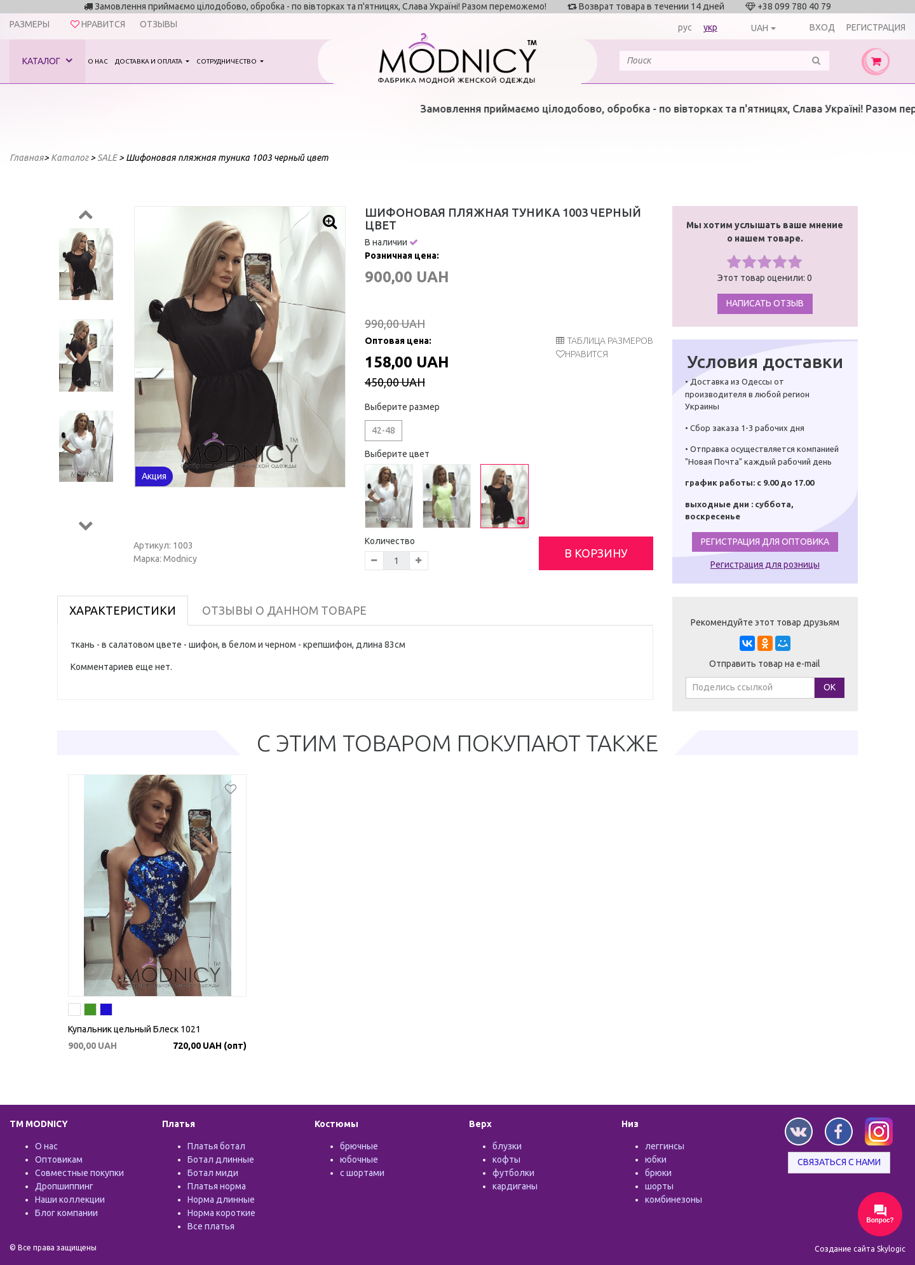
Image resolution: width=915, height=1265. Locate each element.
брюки (658, 1173)
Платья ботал (216, 1146)
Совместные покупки (79, 1173)
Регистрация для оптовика (765, 542)
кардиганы (515, 1186)
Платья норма (216, 1186)
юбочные (359, 1159)
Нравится (586, 354)
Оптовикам (59, 1159)
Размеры (30, 24)
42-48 (383, 430)
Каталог (47, 60)
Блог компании (66, 1213)
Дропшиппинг (64, 1186)
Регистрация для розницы (765, 564)
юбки (656, 1159)
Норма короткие (221, 1213)
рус (685, 27)
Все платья (210, 1226)
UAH (759, 28)
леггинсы (664, 1146)
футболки (513, 1173)
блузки (507, 1146)
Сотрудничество (227, 61)
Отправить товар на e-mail (764, 664)
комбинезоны (673, 1199)
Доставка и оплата (149, 61)
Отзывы (158, 24)
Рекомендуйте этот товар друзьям (765, 622)
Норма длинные (221, 1199)
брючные (359, 1146)
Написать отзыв (765, 303)
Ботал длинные (220, 1159)
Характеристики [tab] (122, 610)
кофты (506, 1159)
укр (710, 27)
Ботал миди (212, 1173)
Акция (154, 476)
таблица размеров (604, 341)
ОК (830, 687)
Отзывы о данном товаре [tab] (284, 610)
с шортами (362, 1173)
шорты (659, 1186)
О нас (98, 61)
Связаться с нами (839, 1162)
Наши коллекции (70, 1199)
